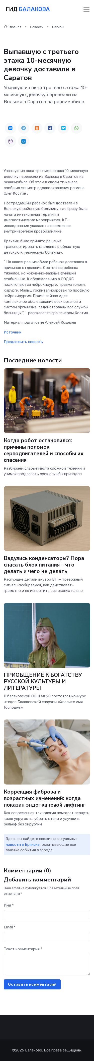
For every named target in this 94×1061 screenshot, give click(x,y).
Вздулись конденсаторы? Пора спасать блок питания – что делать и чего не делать (44, 565)
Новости (37, 27)
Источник (12, 332)
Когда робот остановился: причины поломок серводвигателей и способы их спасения (43, 450)
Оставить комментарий (32, 984)
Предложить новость (23, 342)
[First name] (47, 915)
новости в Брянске (23, 844)
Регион (58, 27)
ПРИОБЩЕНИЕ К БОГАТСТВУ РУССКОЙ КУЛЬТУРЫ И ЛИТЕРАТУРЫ (43, 682)
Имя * (9, 905)
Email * (10, 927)
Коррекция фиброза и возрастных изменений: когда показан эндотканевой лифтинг (45, 798)
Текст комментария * (23, 949)
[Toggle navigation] (86, 9)
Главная (12, 27)
